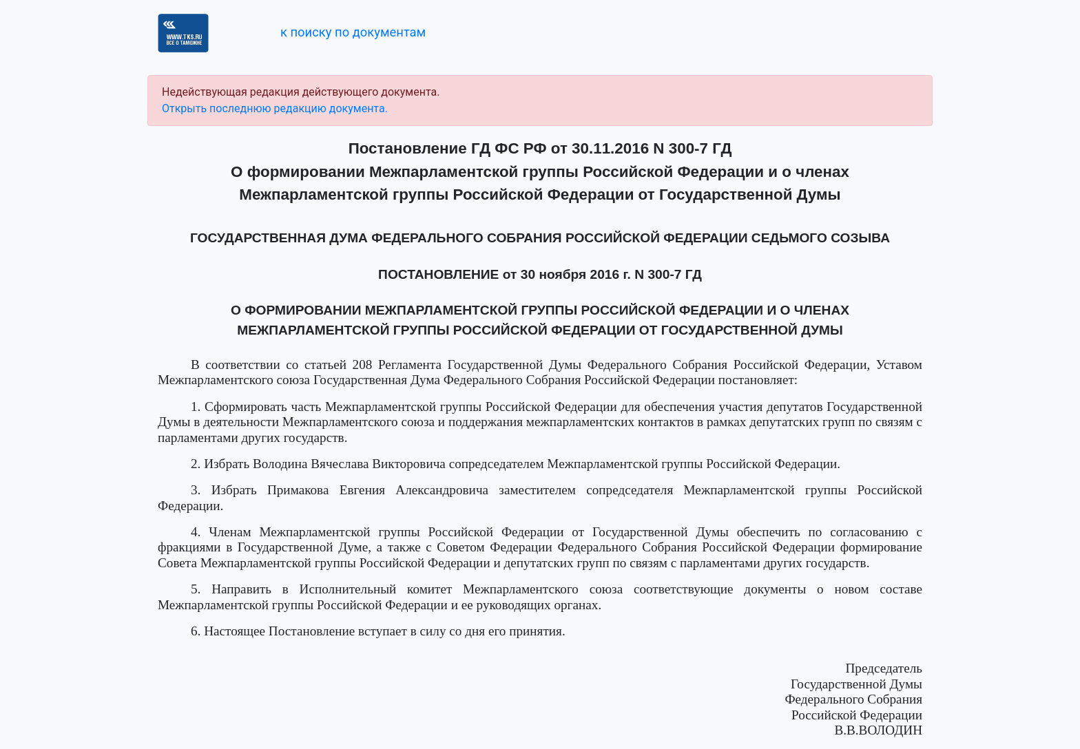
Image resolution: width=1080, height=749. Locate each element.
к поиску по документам (353, 32)
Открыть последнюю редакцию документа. (275, 108)
